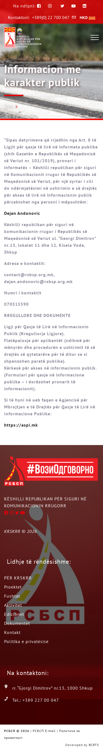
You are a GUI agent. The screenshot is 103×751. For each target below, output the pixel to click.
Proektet (13, 587)
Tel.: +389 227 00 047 (35, 700)
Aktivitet (13, 605)
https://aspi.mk (21, 425)
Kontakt (12, 632)
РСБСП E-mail (44, 731)
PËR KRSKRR (18, 578)
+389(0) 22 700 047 (50, 17)
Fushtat (12, 596)
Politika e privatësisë (26, 641)
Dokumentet (17, 623)
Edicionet (14, 614)
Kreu (8, 106)
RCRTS (94, 745)
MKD (87, 17)
